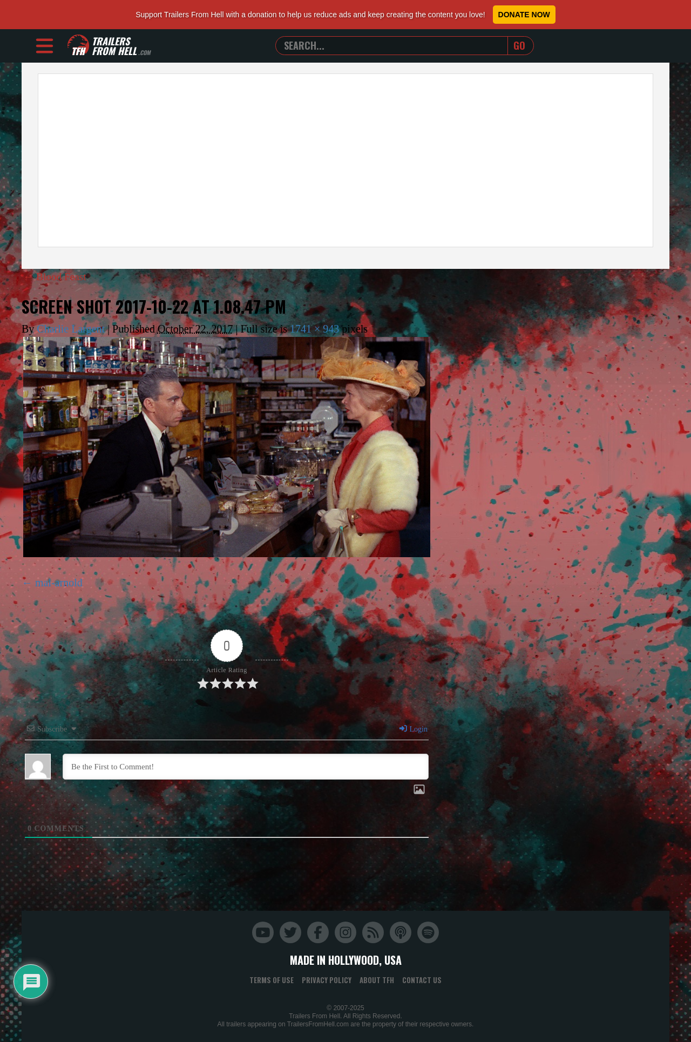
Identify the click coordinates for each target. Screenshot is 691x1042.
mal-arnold (59, 582)
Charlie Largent (71, 329)
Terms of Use (271, 980)
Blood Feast (56, 276)
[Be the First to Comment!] (246, 767)
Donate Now (524, 14)
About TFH (377, 980)
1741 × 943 (314, 329)
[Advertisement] (345, 160)
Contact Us (422, 980)
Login (413, 729)
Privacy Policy (326, 980)
